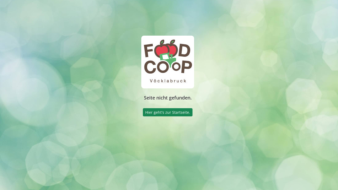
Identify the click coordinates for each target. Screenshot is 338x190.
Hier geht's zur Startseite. (167, 112)
